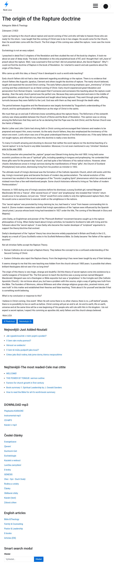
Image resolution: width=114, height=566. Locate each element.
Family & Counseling (13, 524)
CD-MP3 (8, 420)
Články (7, 488)
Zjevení (7, 446)
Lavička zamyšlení (12, 465)
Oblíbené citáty (11, 493)
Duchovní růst (10, 451)
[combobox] (19, 559)
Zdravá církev (10, 502)
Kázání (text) (10, 498)
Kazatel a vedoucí (12, 460)
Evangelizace (10, 441)
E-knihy (7, 470)
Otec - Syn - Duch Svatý (14, 479)
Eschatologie (10, 456)
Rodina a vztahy (11, 484)
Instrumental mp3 (12, 415)
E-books (8, 533)
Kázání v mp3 (10, 425)
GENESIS (8, 474)
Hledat (7, 554)
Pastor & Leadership (13, 528)
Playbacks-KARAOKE (13, 411)
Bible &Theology (11, 519)
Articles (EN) (10, 538)
